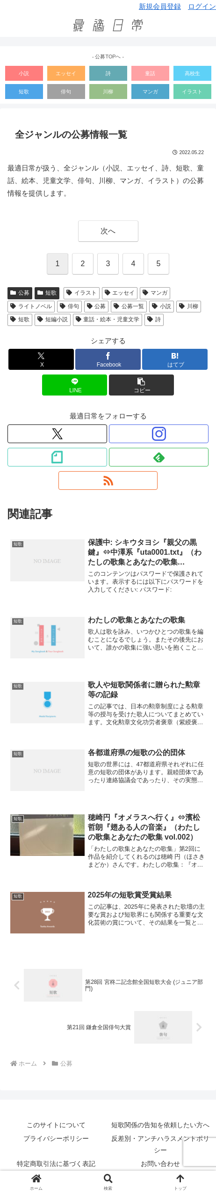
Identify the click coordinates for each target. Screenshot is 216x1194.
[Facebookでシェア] (108, 359)
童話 (150, 73)
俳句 (66, 91)
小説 (24, 73)
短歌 (24, 91)
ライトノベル (31, 306)
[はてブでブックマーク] (175, 359)
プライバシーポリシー (56, 1138)
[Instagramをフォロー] (159, 433)
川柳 (108, 91)
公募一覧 (129, 306)
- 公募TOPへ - (108, 56)
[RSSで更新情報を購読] (108, 480)
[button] (141, 385)
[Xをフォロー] (57, 433)
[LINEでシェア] (75, 385)
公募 (19, 293)
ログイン (202, 6)
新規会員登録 (160, 6)
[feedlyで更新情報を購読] (159, 457)
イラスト (192, 91)
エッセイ (66, 73)
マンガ (150, 91)
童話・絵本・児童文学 (108, 319)
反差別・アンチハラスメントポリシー (160, 1144)
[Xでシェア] (41, 359)
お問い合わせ (160, 1163)
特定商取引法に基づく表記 (56, 1163)
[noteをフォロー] (57, 457)
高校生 (192, 73)
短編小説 (52, 319)
